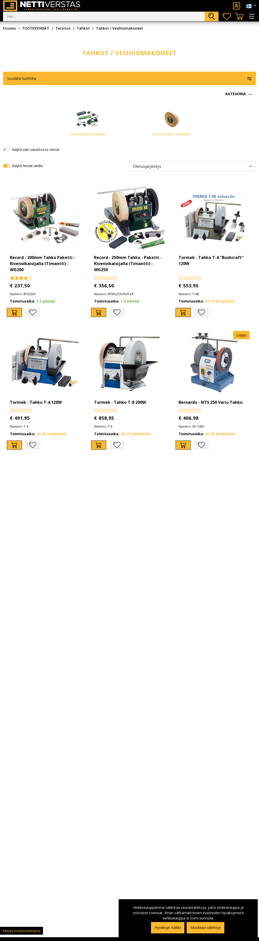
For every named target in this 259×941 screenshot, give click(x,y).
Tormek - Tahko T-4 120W (36, 402)
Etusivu (9, 28)
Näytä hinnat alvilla (27, 165)
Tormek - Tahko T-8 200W (120, 402)
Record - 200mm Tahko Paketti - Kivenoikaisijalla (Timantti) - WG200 (42, 263)
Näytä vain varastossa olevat (35, 149)
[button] (129, 94)
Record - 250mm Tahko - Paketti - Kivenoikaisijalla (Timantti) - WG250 (128, 263)
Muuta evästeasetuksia (21, 930)
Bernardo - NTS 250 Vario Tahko (211, 402)
